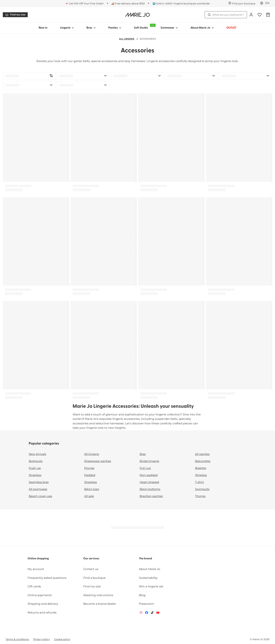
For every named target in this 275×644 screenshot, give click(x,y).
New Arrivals (37, 454)
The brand (145, 558)
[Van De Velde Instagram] (141, 613)
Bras (143, 454)
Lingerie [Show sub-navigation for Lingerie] (67, 27)
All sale (89, 496)
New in (43, 27)
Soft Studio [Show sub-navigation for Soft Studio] (144, 26)
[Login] (251, 14)
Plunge (89, 468)
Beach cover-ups (40, 496)
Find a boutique (94, 578)
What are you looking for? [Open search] (226, 14)
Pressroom (146, 604)
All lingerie (127, 39)
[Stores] (242, 3)
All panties (202, 454)
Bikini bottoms (150, 489)
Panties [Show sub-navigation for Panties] (114, 27)
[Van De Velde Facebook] (147, 613)
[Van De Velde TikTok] (152, 613)
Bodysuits (35, 461)
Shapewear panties (97, 461)
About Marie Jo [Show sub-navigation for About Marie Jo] (202, 27)
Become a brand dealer (99, 604)
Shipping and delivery (43, 604)
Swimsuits (202, 489)
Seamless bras (39, 482)
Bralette (200, 468)
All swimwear (38, 489)
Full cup (145, 468)
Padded (89, 475)
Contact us (90, 569)
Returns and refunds (42, 612)
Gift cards (34, 586)
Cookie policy (62, 639)
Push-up (35, 468)
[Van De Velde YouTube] (158, 613)
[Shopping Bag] (268, 14)
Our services (91, 558)
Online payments (40, 595)
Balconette (202, 461)
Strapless (35, 475)
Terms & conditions (17, 639)
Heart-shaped (149, 482)
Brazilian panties (151, 496)
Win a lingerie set (151, 586)
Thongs (200, 496)
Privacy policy (41, 639)
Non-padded (148, 475)
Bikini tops (91, 489)
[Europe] (266, 3)
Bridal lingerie (149, 461)
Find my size (15, 14)
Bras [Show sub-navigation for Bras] (91, 27)
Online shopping (38, 558)
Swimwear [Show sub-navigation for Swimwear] (169, 27)
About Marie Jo (149, 569)
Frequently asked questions (47, 578)
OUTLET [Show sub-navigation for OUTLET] (231, 27)
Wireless (201, 475)
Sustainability (148, 578)
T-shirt (199, 482)
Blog (142, 595)
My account (36, 569)
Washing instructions (98, 595)
